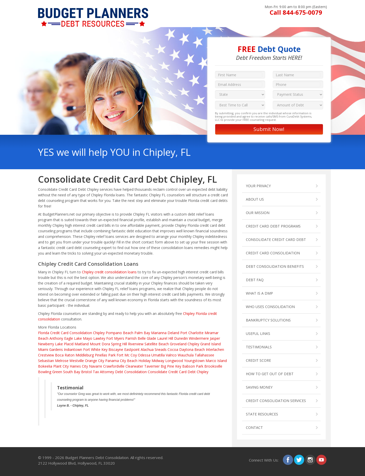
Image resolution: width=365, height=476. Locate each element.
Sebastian (46, 360)
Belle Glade (147, 338)
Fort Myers (115, 338)
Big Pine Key (171, 366)
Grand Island (210, 343)
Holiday (144, 360)
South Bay (71, 371)
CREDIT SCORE (258, 360)
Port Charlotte (192, 332)
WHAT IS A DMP (259, 293)
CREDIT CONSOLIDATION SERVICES (276, 400)
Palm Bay (142, 332)
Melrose (61, 360)
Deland (173, 332)
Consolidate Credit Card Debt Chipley (178, 371)
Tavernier (152, 366)
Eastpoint (132, 349)
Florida (43, 332)
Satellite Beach (156, 343)
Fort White (91, 349)
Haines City (79, 366)
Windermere (199, 338)
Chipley (193, 343)
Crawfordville (113, 366)
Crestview (46, 355)
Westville (76, 360)
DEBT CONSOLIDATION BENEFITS (275, 266)
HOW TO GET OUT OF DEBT (270, 373)
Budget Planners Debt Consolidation (97, 457)
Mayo (87, 338)
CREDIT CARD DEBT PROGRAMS (273, 226)
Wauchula (186, 355)
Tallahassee (204, 355)
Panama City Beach (121, 360)
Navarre (95, 366)
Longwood (174, 360)
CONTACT (254, 427)
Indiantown (73, 349)
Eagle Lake (73, 338)
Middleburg (85, 355)
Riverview (135, 343)
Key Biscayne (112, 349)
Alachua (147, 349)
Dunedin (181, 338)
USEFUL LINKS (258, 333)
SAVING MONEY (259, 387)
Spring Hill (119, 343)
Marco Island (216, 360)
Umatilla (158, 355)
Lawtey (99, 338)
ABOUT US (255, 199)
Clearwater (134, 366)
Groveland (178, 343)
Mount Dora (100, 343)
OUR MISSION (257, 212)
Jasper (215, 338)
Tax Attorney (103, 371)
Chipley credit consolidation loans (109, 272)
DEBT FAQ (255, 279)
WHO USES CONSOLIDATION (270, 306)
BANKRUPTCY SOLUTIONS (268, 320)
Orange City (94, 360)
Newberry (46, 343)
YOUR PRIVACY (258, 185)
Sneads (161, 349)
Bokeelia (45, 366)
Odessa (144, 355)
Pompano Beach (119, 332)
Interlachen (215, 349)
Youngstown (194, 360)
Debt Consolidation (131, 371)
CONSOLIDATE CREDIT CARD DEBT (276, 239)
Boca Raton (65, 355)
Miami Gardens (50, 349)
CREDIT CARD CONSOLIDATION (273, 253)
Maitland (82, 343)
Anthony (56, 338)
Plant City (61, 366)
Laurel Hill (165, 338)
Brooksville (213, 366)
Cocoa (173, 349)
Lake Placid (64, 343)
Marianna (159, 332)
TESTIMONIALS (259, 347)
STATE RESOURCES (262, 414)
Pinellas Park (105, 355)
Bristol (86, 371)
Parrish (131, 338)
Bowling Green (50, 371)
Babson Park (192, 366)
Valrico (171, 355)
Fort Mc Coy (127, 355)
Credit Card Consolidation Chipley (77, 332)
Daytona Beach (192, 349)
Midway (158, 360)
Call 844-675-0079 (296, 12)
